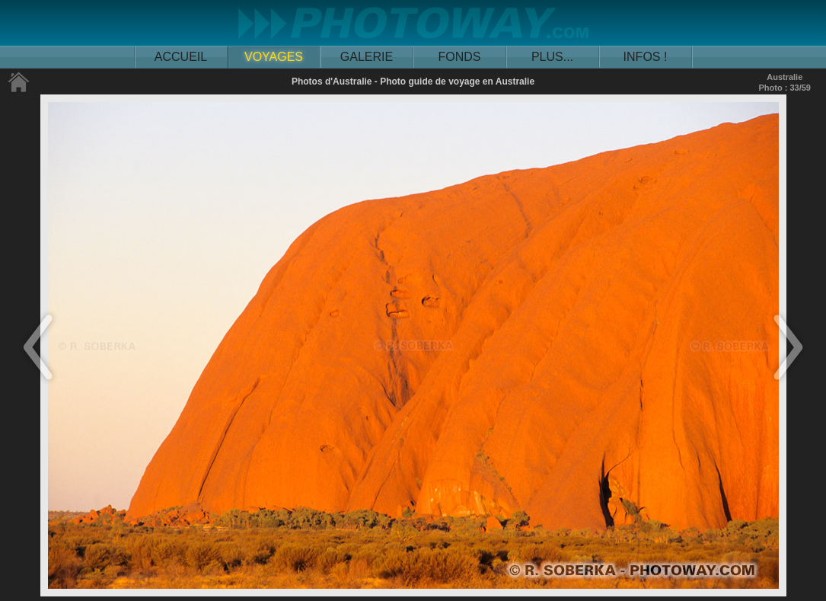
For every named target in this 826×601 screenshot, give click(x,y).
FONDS (460, 56)
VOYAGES (273, 56)
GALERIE (366, 56)
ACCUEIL (181, 56)
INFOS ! (645, 56)
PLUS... (552, 56)
